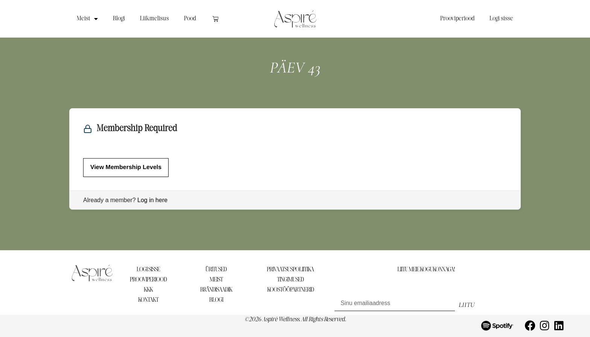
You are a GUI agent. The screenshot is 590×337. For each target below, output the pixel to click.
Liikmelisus (154, 18)
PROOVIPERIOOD (148, 280)
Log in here (152, 200)
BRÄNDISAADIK (216, 290)
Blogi (119, 18)
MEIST (216, 280)
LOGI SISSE (148, 269)
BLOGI (216, 300)
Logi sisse (501, 18)
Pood (190, 18)
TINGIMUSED (290, 280)
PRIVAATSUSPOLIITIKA (290, 269)
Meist (87, 19)
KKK (148, 290)
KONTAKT (148, 300)
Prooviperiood (457, 18)
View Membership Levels (125, 167)
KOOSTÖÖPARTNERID (290, 290)
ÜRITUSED (216, 269)
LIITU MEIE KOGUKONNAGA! (426, 269)
